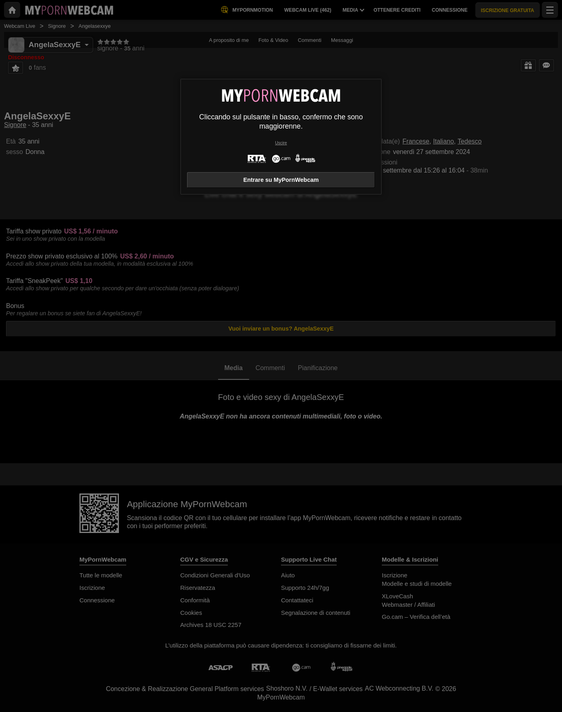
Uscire (281, 143)
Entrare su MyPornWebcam (281, 180)
